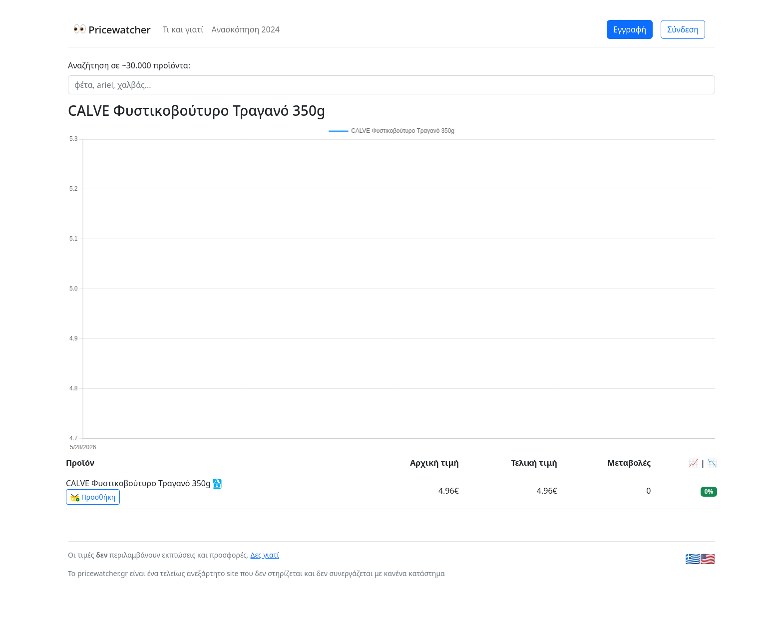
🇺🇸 (707, 558)
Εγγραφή (629, 29)
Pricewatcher (112, 29)
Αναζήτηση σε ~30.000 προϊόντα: (129, 65)
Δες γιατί (265, 555)
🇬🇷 (692, 558)
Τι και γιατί (183, 29)
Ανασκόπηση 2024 (245, 29)
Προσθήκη (92, 497)
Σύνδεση (683, 29)
